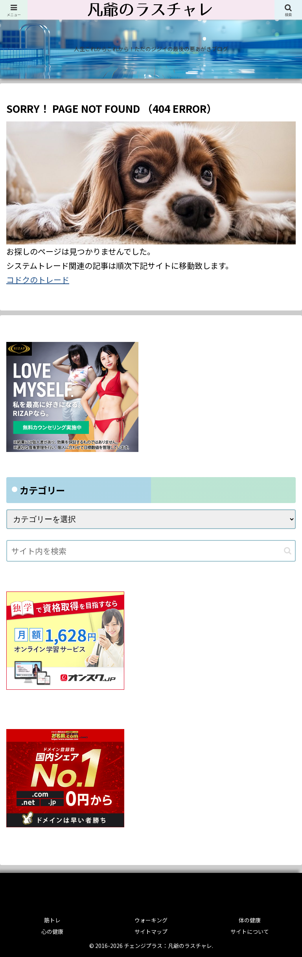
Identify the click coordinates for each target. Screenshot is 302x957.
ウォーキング (151, 920)
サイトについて (249, 931)
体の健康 (250, 920)
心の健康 (52, 931)
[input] (151, 551)
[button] (288, 550)
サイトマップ (151, 931)
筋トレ (52, 920)
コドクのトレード (37, 279)
